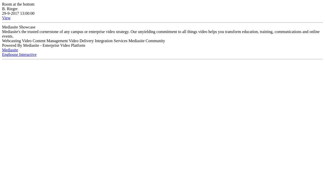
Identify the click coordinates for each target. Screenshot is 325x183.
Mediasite (10, 50)
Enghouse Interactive (19, 54)
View (6, 18)
